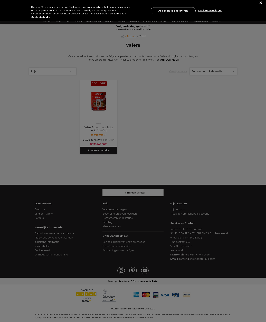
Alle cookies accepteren (173, 10)
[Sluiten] (261, 3)
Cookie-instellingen (210, 10)
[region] (133, 10)
